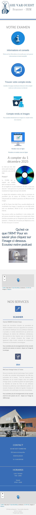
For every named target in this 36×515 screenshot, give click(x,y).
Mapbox (9, 289)
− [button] (4, 279)
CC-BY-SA (28, 287)
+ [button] (4, 276)
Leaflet (4, 287)
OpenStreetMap (16, 287)
